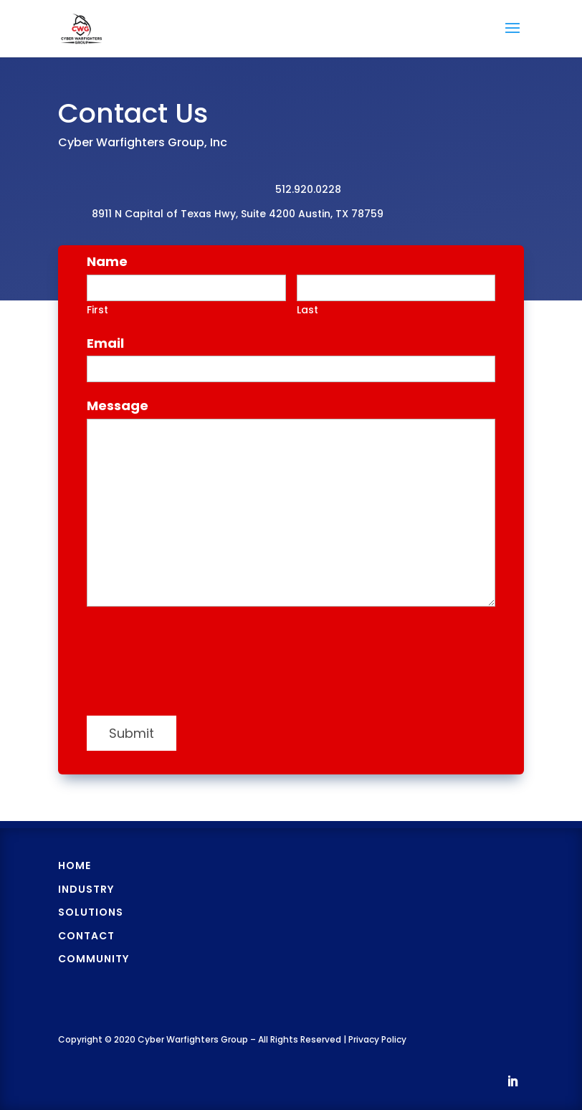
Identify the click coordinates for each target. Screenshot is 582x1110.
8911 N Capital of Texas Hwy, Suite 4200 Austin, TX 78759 (237, 214)
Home (74, 865)
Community (93, 959)
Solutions (90, 912)
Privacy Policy (377, 1039)
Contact (86, 936)
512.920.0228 (308, 189)
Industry (86, 889)
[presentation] (196, 666)
